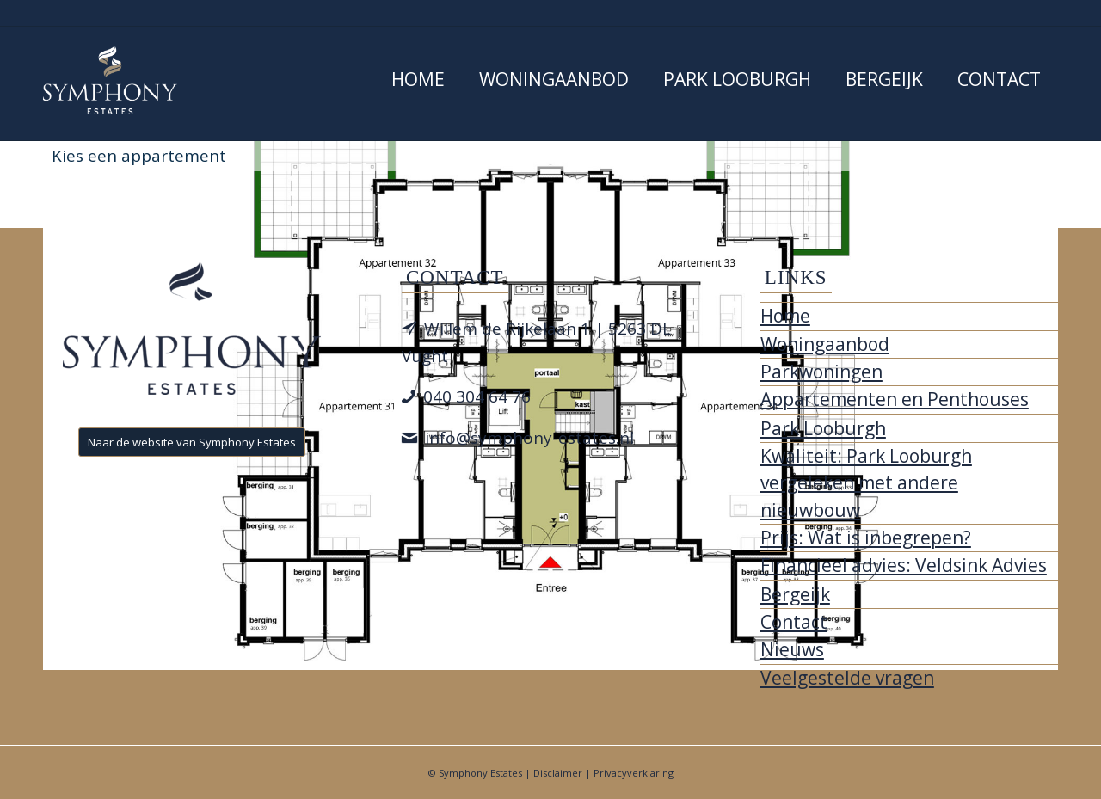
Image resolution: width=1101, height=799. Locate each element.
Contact (793, 622)
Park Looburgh (823, 428)
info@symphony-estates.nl (529, 438)
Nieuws (792, 649)
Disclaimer (557, 772)
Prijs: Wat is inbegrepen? (865, 537)
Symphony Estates (480, 772)
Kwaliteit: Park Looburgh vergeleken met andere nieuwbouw (866, 483)
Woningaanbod (824, 344)
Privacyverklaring (634, 772)
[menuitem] (418, 83)
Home (785, 316)
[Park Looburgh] (110, 80)
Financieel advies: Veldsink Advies (903, 565)
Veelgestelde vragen (847, 678)
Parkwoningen (821, 372)
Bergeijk (795, 594)
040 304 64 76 (477, 396)
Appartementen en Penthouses (894, 399)
